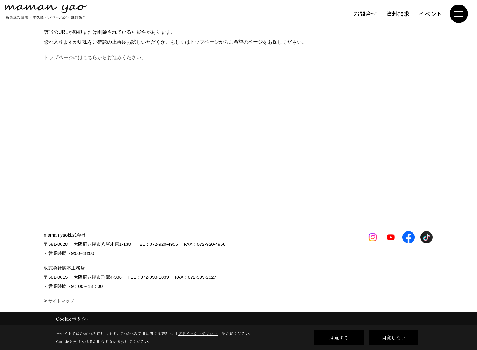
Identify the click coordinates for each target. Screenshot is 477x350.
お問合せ (365, 13)
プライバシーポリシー (198, 333)
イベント (430, 13)
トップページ (204, 42)
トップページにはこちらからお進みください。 (95, 57)
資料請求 (397, 13)
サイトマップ (61, 300)
